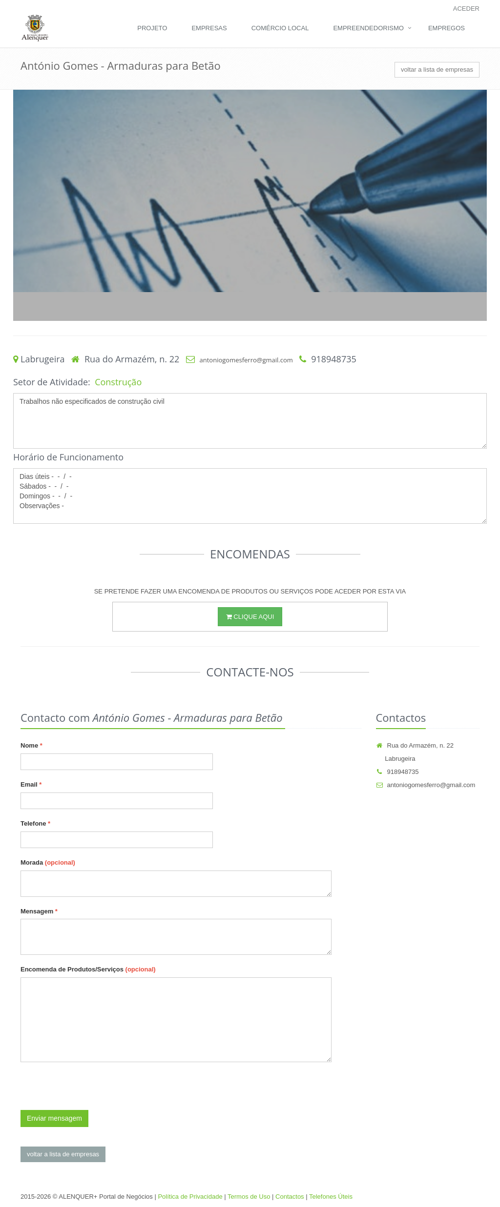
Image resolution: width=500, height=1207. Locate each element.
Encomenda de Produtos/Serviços (88, 969)
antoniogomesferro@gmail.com (246, 360)
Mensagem (39, 911)
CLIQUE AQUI (250, 616)
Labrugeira (396, 758)
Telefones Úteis (331, 1196)
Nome (31, 745)
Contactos (289, 1196)
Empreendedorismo (368, 28)
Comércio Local (280, 28)
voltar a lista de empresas (437, 69)
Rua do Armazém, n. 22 (415, 745)
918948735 (397, 771)
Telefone (35, 823)
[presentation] (95, 1091)
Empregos (446, 28)
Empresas (209, 28)
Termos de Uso (249, 1196)
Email (31, 784)
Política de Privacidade (190, 1196)
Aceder (466, 8)
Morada (48, 862)
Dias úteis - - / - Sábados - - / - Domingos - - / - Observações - (250, 496)
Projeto (152, 28)
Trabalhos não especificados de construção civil (250, 421)
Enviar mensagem (54, 1118)
